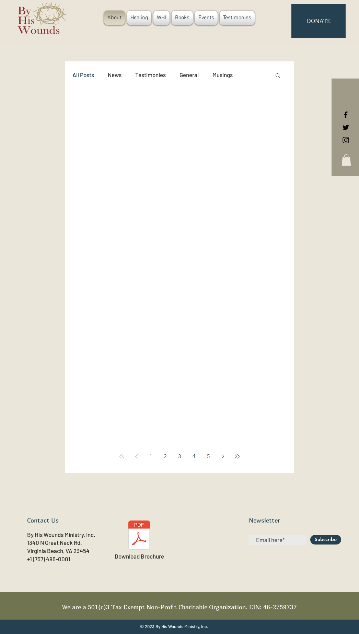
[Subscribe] (325, 540)
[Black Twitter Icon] (345, 127)
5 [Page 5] (208, 456)
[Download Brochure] (139, 540)
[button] (346, 160)
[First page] (122, 456)
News (114, 74)
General (189, 74)
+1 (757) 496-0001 (48, 558)
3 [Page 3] (179, 456)
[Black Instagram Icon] (345, 140)
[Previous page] (136, 456)
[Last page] (237, 456)
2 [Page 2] (165, 456)
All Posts (83, 74)
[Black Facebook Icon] (345, 114)
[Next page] (223, 456)
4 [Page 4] (194, 456)
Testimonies (150, 74)
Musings (222, 74)
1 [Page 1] (150, 456)
